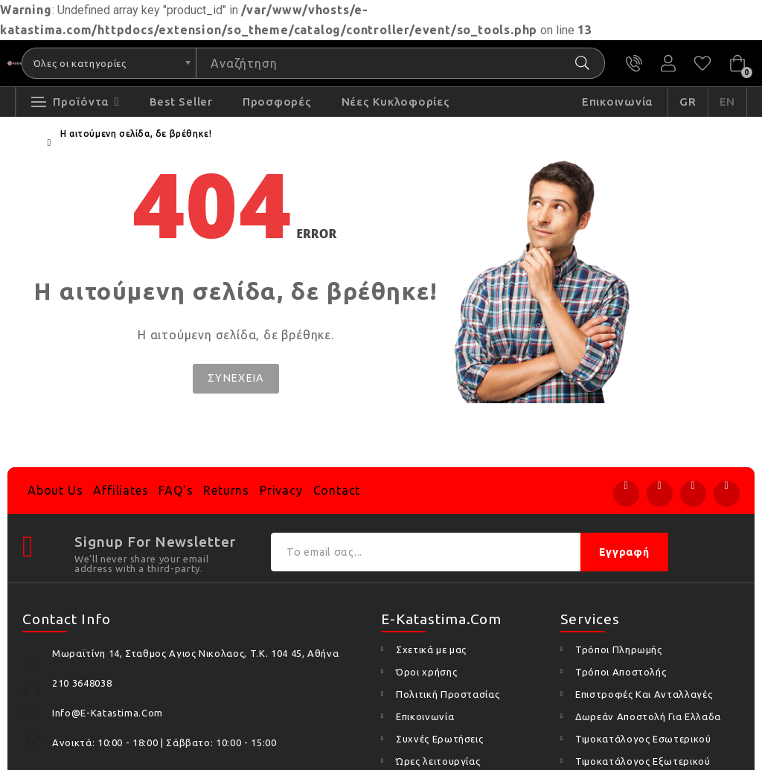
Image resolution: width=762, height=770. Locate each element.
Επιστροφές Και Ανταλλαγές (643, 694)
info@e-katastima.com (107, 713)
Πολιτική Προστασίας (447, 694)
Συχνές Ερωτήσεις (439, 739)
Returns (226, 490)
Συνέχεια (236, 378)
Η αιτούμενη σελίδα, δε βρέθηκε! (136, 133)
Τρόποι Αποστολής (620, 672)
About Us (55, 490)
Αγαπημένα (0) (702, 63)
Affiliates (120, 490)
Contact (337, 490)
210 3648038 (634, 63)
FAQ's (176, 490)
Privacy (281, 490)
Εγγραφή (624, 552)
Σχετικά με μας (431, 649)
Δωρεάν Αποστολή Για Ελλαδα (648, 716)
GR (688, 101)
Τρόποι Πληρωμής (618, 649)
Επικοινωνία (425, 716)
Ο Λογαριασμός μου (668, 63)
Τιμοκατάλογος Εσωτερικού (643, 739)
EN (728, 101)
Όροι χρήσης (426, 672)
